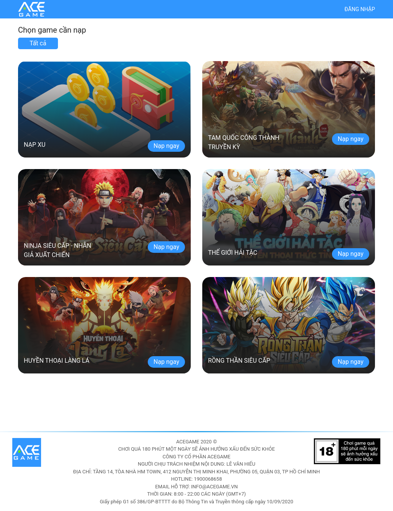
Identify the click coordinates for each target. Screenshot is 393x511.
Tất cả (38, 43)
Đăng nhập (360, 9)
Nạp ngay (166, 145)
